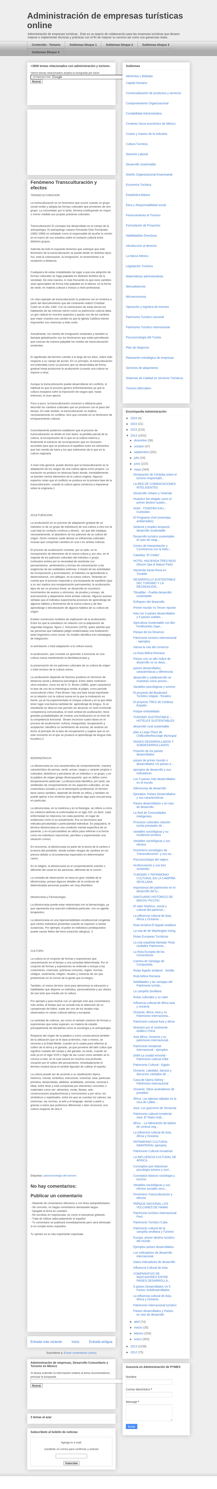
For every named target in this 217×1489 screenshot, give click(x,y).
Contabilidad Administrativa (144, 113)
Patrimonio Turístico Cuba (150, 1222)
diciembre (141, 440)
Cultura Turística (136, 144)
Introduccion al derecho (141, 245)
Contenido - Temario (46, 44)
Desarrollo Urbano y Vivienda (152, 493)
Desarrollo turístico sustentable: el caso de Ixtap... (154, 538)
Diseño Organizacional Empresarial (149, 174)
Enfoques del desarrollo (148, 601)
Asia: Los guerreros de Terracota (154, 1108)
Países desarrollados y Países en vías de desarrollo (153, 1312)
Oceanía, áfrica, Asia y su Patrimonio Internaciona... (151, 1013)
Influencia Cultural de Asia (150, 1267)
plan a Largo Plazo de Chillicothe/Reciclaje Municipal (154, 733)
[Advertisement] (12, 1394)
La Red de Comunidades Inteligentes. (149, 814)
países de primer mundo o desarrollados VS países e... (153, 762)
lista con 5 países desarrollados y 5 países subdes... (154, 615)
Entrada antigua (100, 1342)
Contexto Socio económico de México (150, 123)
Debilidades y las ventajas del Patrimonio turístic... (152, 983)
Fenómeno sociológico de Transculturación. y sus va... (153, 851)
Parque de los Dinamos (148, 632)
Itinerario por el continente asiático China (150, 1029)
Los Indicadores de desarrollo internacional (152, 1254)
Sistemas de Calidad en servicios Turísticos (154, 378)
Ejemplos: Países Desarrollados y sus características (154, 795)
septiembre (141, 452)
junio (137, 463)
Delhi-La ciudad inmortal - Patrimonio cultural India (150, 1057)
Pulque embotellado (146, 711)
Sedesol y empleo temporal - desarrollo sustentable (152, 528)
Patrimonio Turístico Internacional (148, 327)
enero (138, 1339)
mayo (138, 469)
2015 (134, 429)
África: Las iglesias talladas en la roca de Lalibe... (154, 1100)
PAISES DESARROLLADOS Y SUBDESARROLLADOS (153, 743)
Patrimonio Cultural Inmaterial (152, 1151)
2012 (134, 1352)
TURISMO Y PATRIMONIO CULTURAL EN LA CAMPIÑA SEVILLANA (154, 878)
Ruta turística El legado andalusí (154, 925)
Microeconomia (136, 296)
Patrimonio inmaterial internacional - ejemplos (150, 1047)
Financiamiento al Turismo (143, 215)
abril (137, 1321)
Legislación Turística (139, 266)
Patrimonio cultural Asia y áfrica (154, 1021)
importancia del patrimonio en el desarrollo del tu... (154, 889)
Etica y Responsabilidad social (146, 205)
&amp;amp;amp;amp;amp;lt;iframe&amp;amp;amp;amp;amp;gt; (78, 92)
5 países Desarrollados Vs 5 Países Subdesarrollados (151, 1288)
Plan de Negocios (137, 347)
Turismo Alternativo (138, 388)
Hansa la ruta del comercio (151, 647)
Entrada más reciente (46, 1342)
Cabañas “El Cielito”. (146, 555)
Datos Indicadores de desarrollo (154, 1262)
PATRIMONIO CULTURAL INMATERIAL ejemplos (150, 1143)
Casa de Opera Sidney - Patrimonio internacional (150, 1081)
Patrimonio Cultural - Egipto (151, 1064)
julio (137, 457)
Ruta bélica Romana (146, 976)
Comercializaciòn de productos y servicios (153, 93)
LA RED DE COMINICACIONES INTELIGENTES (154, 485)
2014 (134, 435)
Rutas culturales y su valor (150, 997)
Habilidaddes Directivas (141, 235)
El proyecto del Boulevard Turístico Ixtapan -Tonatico (152, 694)
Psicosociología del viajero (150, 859)
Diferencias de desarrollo (149, 788)
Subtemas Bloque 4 (45, 52)
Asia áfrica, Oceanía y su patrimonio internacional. (151, 1038)
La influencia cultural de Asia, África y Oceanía (152, 1134)
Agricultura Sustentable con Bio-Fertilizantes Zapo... (154, 624)
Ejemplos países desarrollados (153, 1247)
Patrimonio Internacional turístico (155, 1305)
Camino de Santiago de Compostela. (148, 962)
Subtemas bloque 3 (155, 44)
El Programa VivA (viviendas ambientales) (152, 519)
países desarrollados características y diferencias (153, 669)
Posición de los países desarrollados (148, 752)
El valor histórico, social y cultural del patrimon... (150, 907)
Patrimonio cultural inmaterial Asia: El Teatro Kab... (152, 1115)
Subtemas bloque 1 (83, 44)
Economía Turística (138, 184)
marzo (138, 1327)
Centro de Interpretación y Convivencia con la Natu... (152, 547)
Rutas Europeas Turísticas (150, 936)
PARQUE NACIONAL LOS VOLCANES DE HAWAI (150, 1205)
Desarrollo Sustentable (141, 164)
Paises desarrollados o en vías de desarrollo (153, 805)
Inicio (75, 1342)
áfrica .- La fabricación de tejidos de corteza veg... (154, 1124)
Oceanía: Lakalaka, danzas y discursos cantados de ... (152, 1072)
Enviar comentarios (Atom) (80, 1352)
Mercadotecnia (135, 286)
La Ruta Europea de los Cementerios (148, 953)
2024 (134, 418)
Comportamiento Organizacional (147, 103)
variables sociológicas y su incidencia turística (150, 833)
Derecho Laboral (137, 154)
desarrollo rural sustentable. (151, 726)
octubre (139, 446)
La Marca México (137, 256)
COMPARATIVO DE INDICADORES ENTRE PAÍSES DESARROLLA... (151, 1277)
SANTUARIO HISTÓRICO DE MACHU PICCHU (153, 898)
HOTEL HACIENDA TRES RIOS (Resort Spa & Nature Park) (154, 562)
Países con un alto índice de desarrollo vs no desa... (152, 660)
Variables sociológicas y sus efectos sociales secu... (151, 1186)
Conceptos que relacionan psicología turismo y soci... (152, 1168)
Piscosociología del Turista (143, 337)
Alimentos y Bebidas (139, 76)
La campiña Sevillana (147, 991)
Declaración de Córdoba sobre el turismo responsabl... (155, 476)
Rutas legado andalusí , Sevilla (153, 970)
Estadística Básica (138, 195)
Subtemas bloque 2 (119, 44)
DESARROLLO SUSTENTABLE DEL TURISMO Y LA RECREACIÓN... (154, 583)
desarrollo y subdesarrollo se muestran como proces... (152, 679)
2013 (134, 1346)
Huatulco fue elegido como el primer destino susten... (152, 500)
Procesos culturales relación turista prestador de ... (151, 824)
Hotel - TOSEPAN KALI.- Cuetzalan (149, 510)
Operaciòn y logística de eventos (147, 306)
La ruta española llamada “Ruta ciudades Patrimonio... (154, 944)
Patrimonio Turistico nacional (145, 317)
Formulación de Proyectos (143, 225)
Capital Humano (136, 83)
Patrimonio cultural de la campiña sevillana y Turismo (153, 1230)
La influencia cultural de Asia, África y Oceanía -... (152, 917)
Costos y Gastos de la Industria (146, 133)
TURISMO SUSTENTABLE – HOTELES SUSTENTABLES (153, 718)
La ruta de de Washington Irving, (154, 930)
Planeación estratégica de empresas (150, 357)
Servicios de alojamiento (142, 368)
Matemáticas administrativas (144, 276)
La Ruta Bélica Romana (149, 653)
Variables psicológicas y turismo (154, 686)
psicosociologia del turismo (59, 1175)
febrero (139, 1333)
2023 (134, 424)
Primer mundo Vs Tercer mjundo (154, 607)
